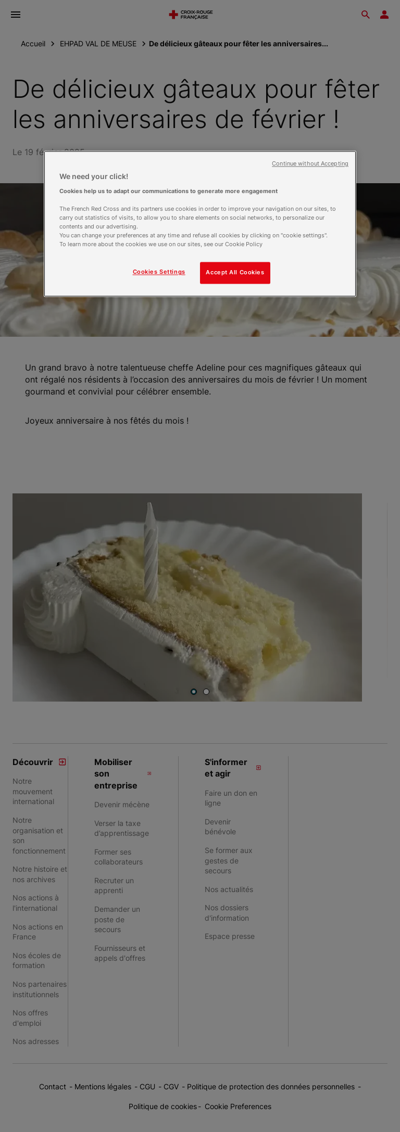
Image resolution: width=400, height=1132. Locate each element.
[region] (200, 224)
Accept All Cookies (235, 272)
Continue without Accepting (310, 164)
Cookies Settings (159, 272)
